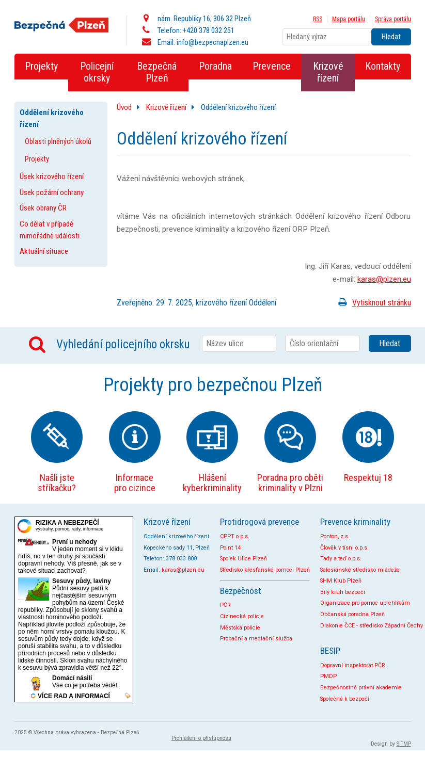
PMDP (328, 676)
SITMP (404, 744)
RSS (317, 19)
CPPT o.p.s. (234, 536)
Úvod (124, 107)
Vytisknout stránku (373, 303)
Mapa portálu (348, 19)
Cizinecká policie (242, 616)
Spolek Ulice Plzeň (243, 558)
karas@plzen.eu (384, 279)
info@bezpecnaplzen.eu (212, 42)
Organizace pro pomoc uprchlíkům (365, 603)
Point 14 (230, 547)
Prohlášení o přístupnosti (201, 738)
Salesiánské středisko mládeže (360, 570)
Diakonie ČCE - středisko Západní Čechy (371, 625)
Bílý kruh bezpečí (342, 592)
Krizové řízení (166, 107)
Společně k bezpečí (344, 699)
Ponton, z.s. (335, 536)
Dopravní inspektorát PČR (352, 665)
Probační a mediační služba (256, 638)
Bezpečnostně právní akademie (361, 687)
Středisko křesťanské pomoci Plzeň (265, 570)
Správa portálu (393, 19)
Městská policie (240, 627)
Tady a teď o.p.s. (340, 558)
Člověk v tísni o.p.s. (344, 547)
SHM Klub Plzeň (340, 580)
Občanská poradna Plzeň (352, 614)
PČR (225, 605)
